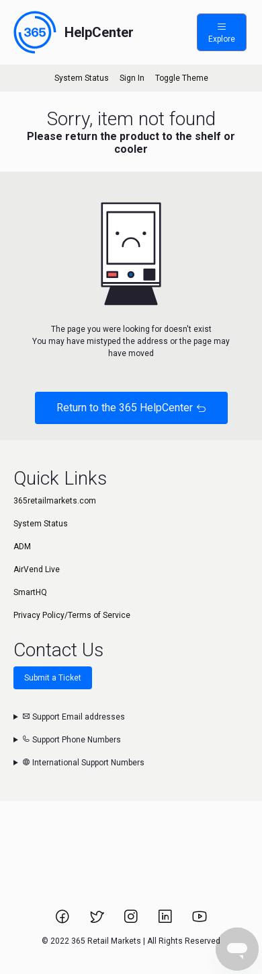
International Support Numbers (83, 762)
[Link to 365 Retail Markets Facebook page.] (63, 921)
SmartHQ (30, 592)
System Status (81, 78)
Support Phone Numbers (71, 739)
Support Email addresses (73, 717)
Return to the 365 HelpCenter (131, 407)
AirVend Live (36, 569)
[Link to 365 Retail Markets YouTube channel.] (199, 921)
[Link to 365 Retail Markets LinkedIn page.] (166, 921)
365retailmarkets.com (54, 501)
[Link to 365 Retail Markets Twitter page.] (98, 921)
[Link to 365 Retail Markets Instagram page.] (132, 921)
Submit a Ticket (52, 678)
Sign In (132, 78)
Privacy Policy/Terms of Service (71, 615)
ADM (22, 546)
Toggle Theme (181, 78)
